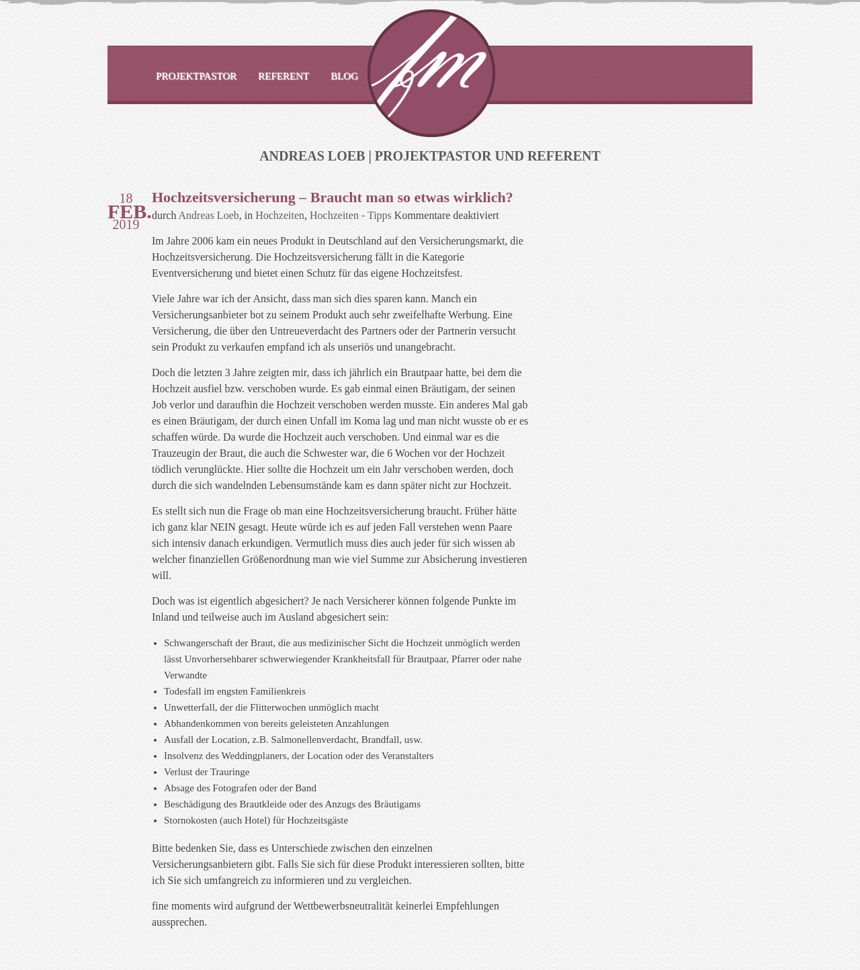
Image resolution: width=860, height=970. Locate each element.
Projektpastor (196, 76)
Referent (283, 76)
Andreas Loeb (209, 215)
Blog (344, 76)
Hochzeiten (279, 215)
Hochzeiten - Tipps (351, 215)
